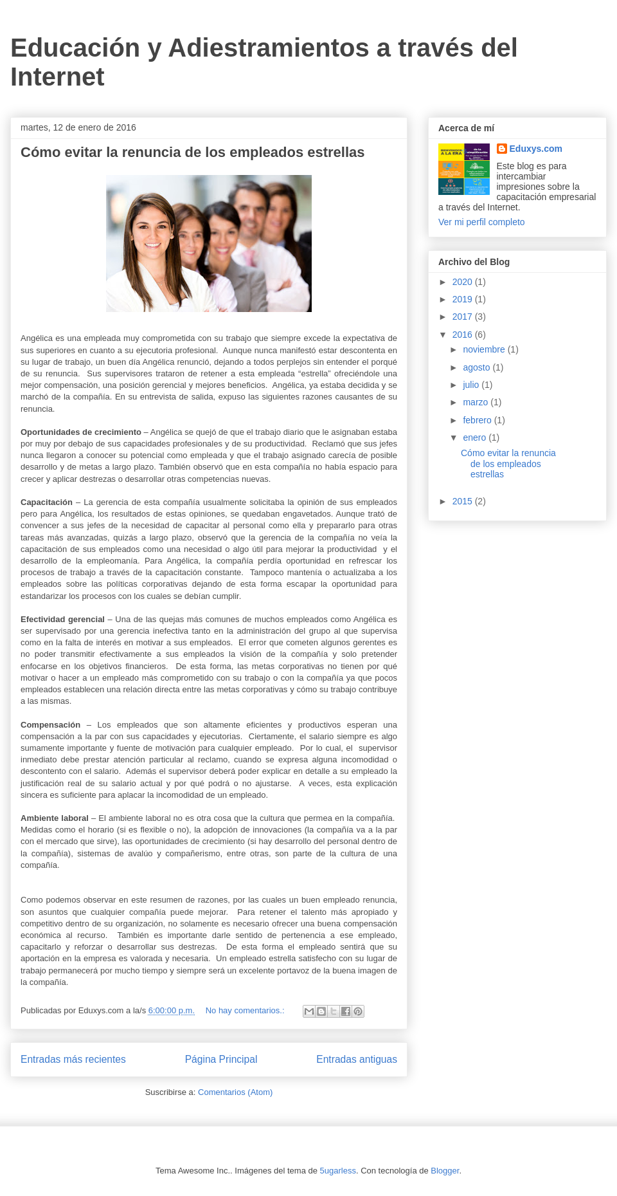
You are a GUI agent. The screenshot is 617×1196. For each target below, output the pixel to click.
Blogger (445, 1170)
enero (475, 437)
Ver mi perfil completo (481, 222)
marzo (476, 402)
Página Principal (221, 1059)
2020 (463, 282)
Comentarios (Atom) (235, 1092)
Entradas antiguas (356, 1059)
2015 (463, 501)
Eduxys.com (536, 148)
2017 (463, 316)
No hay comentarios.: (246, 1010)
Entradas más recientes (73, 1059)
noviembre (485, 349)
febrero (478, 420)
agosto (477, 367)
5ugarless (338, 1170)
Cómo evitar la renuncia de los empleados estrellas (193, 152)
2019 (463, 299)
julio (472, 385)
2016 (463, 334)
